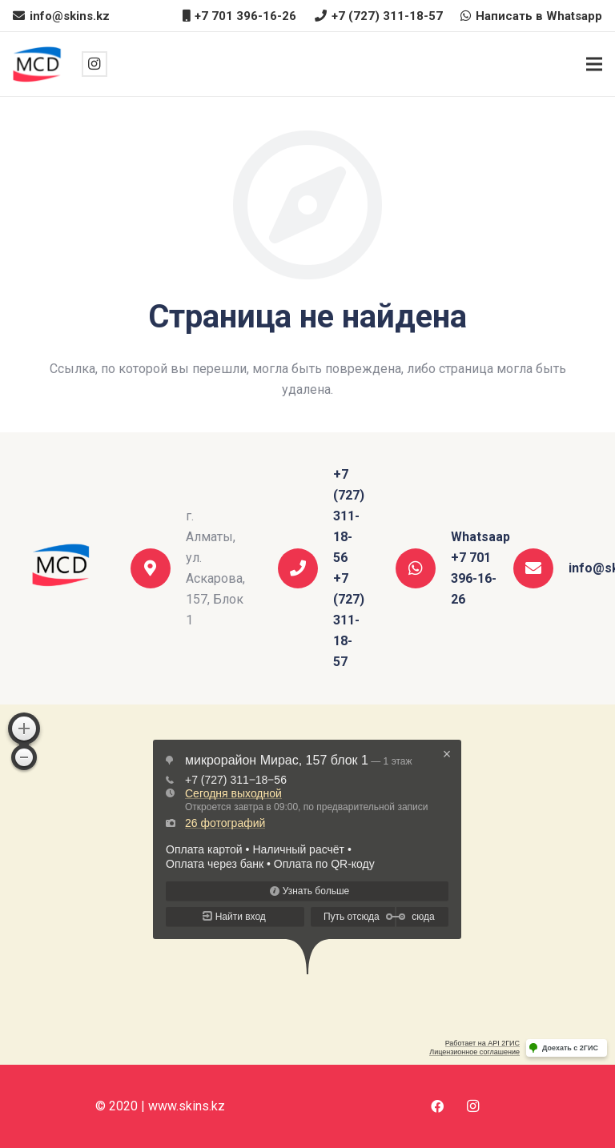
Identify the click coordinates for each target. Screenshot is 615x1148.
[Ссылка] (38, 64)
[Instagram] (94, 64)
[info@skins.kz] (541, 568)
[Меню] (594, 64)
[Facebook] (437, 1106)
